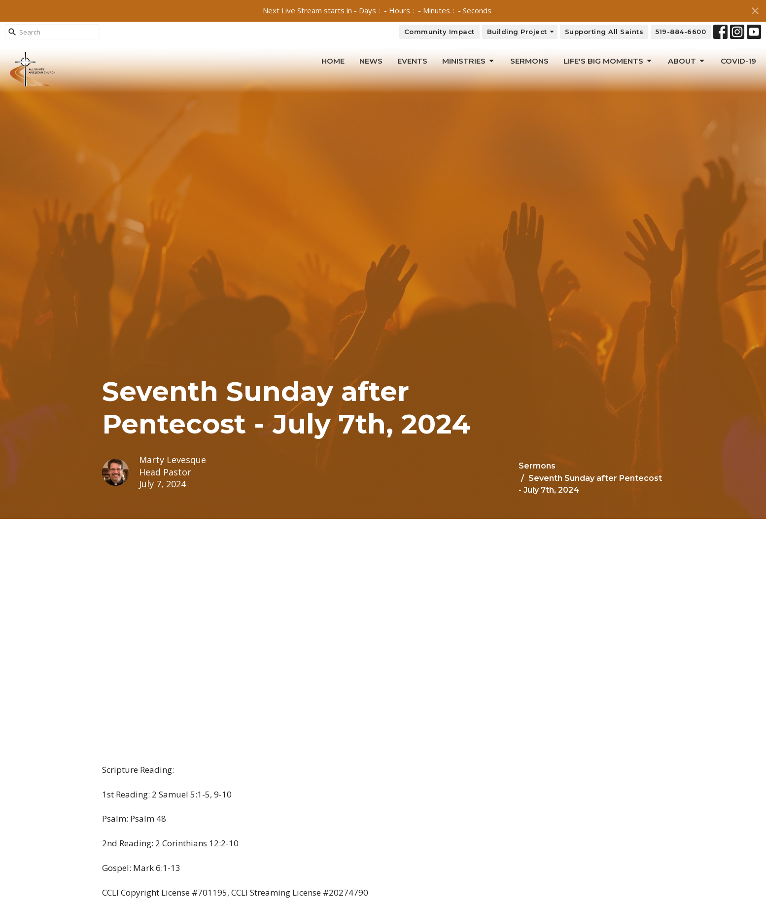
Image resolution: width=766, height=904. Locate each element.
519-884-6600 (681, 32)
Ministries (468, 61)
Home (333, 61)
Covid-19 (738, 61)
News (371, 61)
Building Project (521, 32)
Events (412, 61)
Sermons (529, 61)
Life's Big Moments (608, 61)
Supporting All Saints (604, 32)
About (687, 61)
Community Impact (439, 32)
